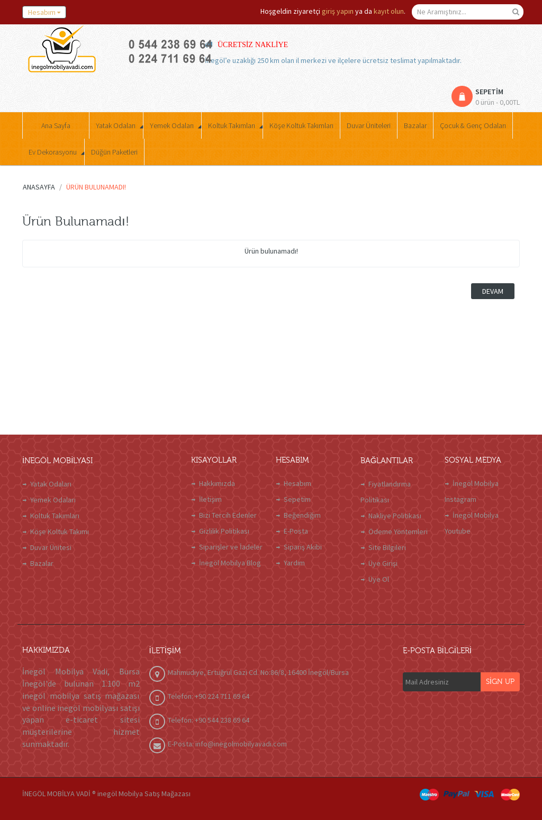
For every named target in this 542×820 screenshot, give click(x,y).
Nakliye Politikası (394, 515)
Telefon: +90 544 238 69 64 (208, 720)
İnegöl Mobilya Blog (230, 562)
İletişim (210, 499)
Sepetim (297, 499)
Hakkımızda (217, 483)
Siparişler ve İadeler (231, 547)
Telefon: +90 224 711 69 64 (208, 696)
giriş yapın (338, 11)
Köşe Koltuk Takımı (59, 531)
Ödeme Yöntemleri (398, 531)
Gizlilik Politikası (224, 531)
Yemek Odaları (53, 499)
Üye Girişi (383, 563)
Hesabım (297, 483)
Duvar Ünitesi (50, 547)
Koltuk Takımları (54, 515)
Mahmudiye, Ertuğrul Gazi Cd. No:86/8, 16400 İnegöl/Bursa (258, 672)
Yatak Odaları (50, 484)
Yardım (294, 562)
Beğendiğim (302, 515)
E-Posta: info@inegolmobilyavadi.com (227, 744)
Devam (492, 291)
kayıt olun (389, 11)
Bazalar (41, 563)
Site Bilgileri (387, 547)
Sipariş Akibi (303, 547)
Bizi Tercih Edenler (228, 515)
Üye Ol (378, 579)
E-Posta (296, 531)
